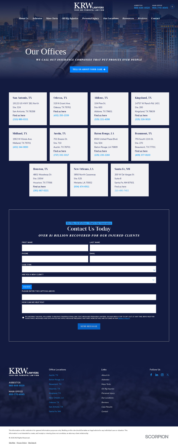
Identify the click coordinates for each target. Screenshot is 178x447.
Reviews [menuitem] (142, 18)
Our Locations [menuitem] (110, 18)
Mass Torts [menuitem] (52, 18)
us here (143, 115)
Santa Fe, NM (55, 411)
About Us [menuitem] (23, 18)
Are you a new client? (33, 275)
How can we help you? (33, 303)
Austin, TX (53, 375)
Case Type (26, 265)
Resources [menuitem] (128, 18)
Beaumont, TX (55, 384)
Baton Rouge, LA (56, 379)
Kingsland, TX (55, 393)
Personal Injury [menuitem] (90, 18)
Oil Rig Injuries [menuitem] (70, 18)
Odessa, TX (54, 402)
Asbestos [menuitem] (37, 18)
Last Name (95, 242)
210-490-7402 (122, 190)
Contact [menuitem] (155, 18)
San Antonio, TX (56, 407)
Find (137, 115)
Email (92, 254)
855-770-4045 (160, 8)
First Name (27, 242)
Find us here (19, 115)
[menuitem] (12, 442)
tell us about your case (89, 69)
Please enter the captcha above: (38, 291)
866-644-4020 (142, 8)
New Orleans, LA (56, 397)
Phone (25, 254)
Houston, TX (54, 388)
